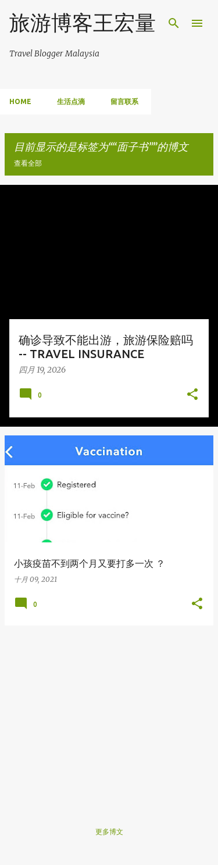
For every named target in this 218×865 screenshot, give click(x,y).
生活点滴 (71, 101)
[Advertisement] (109, 716)
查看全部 (28, 163)
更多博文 (109, 831)
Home (20, 101)
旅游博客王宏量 (82, 22)
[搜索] (174, 23)
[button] (192, 395)
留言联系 (124, 101)
